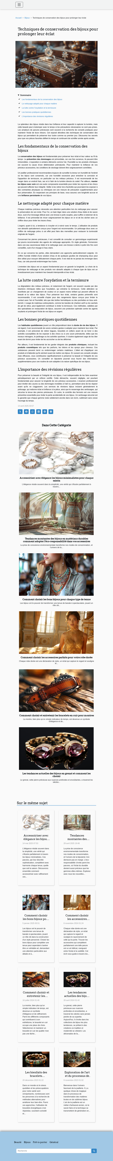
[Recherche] (53, 1151)
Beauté (17, 1142)
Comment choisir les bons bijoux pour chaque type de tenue (56, 599)
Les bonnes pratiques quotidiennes (36, 112)
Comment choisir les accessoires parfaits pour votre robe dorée (56, 657)
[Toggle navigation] (19, 5)
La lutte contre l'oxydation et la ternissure (39, 108)
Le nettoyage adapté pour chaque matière (39, 104)
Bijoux (27, 18)
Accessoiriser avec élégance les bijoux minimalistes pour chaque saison (56, 479)
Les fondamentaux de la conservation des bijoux (42, 99)
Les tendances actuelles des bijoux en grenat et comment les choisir (56, 775)
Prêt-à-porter (40, 1142)
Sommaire (25, 95)
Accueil (18, 18)
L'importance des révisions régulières (37, 116)
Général (54, 1142)
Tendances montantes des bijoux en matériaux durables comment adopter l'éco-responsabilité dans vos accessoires (56, 540)
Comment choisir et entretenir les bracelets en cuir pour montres (56, 715)
